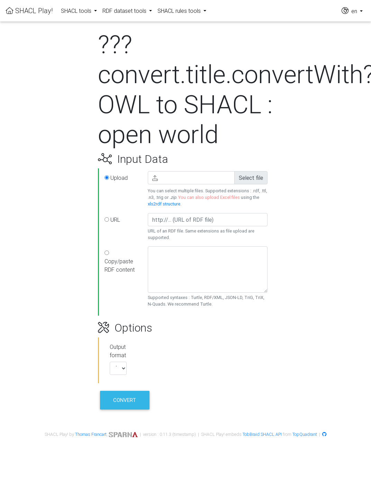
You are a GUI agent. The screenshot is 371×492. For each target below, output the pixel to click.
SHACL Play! (29, 10)
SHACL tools (77, 10)
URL (112, 219)
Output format (118, 351)
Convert (124, 400)
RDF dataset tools (125, 10)
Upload (116, 177)
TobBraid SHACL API (262, 434)
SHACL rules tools (179, 10)
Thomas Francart (91, 434)
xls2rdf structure (164, 204)
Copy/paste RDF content (120, 262)
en (350, 10)
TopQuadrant (304, 434)
